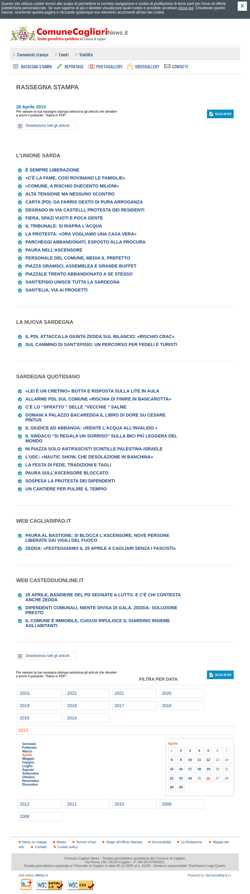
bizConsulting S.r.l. (218, 875)
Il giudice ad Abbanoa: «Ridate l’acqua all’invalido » (92, 427)
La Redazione (191, 842)
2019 (25, 705)
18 (199, 769)
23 (181, 778)
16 (181, 769)
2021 (119, 693)
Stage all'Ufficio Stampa (124, 842)
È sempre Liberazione (53, 169)
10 (190, 760)
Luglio (27, 766)
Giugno (28, 762)
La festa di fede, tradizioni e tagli (68, 464)
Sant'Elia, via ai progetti (57, 290)
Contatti (40, 847)
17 (190, 769)
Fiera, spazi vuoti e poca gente (64, 217)
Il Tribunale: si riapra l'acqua (64, 225)
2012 (25, 804)
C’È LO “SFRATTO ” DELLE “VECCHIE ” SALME (76, 407)
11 (199, 760)
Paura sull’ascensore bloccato (67, 472)
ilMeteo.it (41, 875)
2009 (167, 804)
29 (171, 787)
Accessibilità (161, 842)
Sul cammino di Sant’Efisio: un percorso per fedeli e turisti (101, 344)
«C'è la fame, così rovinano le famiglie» (75, 177)
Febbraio (29, 747)
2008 (25, 816)
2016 (167, 705)
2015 (25, 717)
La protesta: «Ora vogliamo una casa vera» (81, 234)
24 (190, 778)
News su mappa (34, 842)
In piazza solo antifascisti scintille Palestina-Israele (94, 448)
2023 (25, 693)
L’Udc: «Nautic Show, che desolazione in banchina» (89, 456)
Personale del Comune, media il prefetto (78, 258)
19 (208, 769)
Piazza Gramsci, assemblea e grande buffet (81, 266)
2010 (119, 804)
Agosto (28, 769)
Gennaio (29, 744)
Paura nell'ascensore (54, 250)
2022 (72, 693)
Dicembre (30, 784)
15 (171, 769)
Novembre (30, 781)
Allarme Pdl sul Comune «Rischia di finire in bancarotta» (98, 399)
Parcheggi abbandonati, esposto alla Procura (86, 242)
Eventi (64, 54)
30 (181, 787)
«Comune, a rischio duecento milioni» (72, 185)
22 (171, 778)
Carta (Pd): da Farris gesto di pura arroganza (84, 201)
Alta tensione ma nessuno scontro (70, 193)
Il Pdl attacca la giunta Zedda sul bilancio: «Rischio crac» (100, 336)
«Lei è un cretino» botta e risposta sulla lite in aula (92, 391)
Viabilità (86, 54)
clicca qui (185, 8)
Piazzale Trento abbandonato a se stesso (79, 274)
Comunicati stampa (32, 54)
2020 (167, 693)
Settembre (30, 773)
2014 (72, 717)
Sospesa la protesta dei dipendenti (70, 480)
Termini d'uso (86, 842)
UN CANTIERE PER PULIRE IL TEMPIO (66, 488)
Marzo (27, 751)
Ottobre (28, 777)
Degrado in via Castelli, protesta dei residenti (85, 209)
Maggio (28, 758)
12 (208, 760)
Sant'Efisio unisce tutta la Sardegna (73, 282)
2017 (119, 705)
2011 (72, 804)
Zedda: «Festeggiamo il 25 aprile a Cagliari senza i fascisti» (101, 548)
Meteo (61, 842)
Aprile (27, 755)
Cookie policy (68, 847)
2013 (23, 730)
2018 (72, 705)
